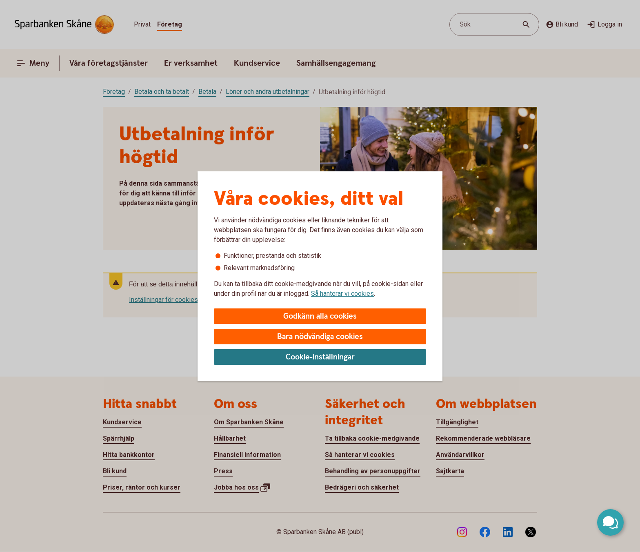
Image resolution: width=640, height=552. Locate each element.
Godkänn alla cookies (320, 316)
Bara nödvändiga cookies (320, 337)
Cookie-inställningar (320, 357)
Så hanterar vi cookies (342, 293)
